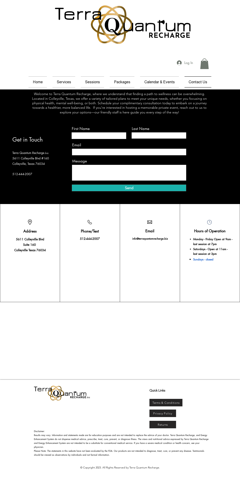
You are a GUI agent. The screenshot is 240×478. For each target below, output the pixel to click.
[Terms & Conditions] (165, 402)
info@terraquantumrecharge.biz (150, 238)
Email (76, 145)
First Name (81, 129)
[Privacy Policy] (162, 413)
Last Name (140, 129)
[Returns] (162, 424)
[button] (204, 64)
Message (79, 161)
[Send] (129, 188)
